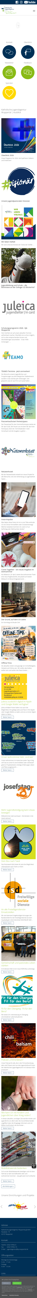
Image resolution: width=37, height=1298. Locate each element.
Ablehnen (5, 1283)
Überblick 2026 (7, 155)
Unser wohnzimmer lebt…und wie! (17, 757)
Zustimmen (16, 1283)
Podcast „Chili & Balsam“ (12, 1059)
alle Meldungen (8, 1186)
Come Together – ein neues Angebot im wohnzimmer (17, 570)
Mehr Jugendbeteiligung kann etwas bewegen (18, 811)
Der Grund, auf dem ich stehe (13, 619)
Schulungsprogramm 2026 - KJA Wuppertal (14, 329)
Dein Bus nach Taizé (10, 861)
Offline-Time (6, 663)
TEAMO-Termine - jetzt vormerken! (15, 371)
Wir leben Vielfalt (8, 242)
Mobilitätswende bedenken (14, 1168)
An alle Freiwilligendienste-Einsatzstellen (13, 911)
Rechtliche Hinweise (14, 1295)
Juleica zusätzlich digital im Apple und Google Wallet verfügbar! (16, 703)
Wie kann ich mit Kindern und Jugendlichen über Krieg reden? (16, 1114)
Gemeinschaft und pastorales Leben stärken (18, 964)
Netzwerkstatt (7, 471)
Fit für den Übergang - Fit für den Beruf (16, 1010)
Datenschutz (4, 1295)
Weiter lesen (7, 717)
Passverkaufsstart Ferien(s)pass (14, 421)
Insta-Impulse (7, 519)
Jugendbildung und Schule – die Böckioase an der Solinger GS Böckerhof (17, 286)
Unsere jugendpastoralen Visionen (15, 201)
